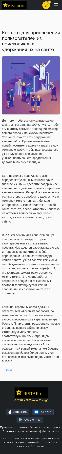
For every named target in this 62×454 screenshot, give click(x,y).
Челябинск (34, 438)
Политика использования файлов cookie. (31, 431)
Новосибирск (50, 442)
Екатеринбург (34, 442)
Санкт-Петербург (27, 446)
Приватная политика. (15, 427)
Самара (18, 438)
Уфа (25, 438)
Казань (22, 442)
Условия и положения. (46, 427)
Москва (41, 446)
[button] (17, 412)
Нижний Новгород (51, 438)
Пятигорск (7, 438)
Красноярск (11, 442)
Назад (9, 370)
